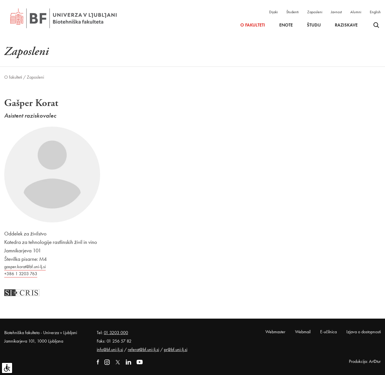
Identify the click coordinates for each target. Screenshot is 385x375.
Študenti (292, 11)
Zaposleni (314, 11)
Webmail (303, 332)
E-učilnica (328, 332)
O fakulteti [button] (252, 25)
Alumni (355, 11)
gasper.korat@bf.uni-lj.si (25, 267)
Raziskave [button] (346, 25)
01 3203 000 (116, 333)
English (375, 11)
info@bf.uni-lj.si (110, 349)
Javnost (336, 11)
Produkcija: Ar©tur (365, 361)
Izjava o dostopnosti (363, 332)
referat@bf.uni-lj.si (143, 349)
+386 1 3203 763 (20, 274)
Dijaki (273, 11)
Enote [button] (286, 25)
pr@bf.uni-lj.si (175, 349)
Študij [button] (314, 25)
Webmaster (275, 332)
